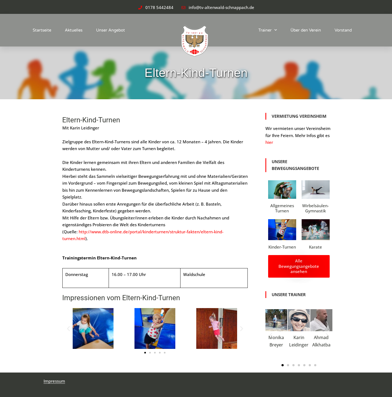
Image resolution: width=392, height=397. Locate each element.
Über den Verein (305, 30)
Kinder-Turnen (282, 247)
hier (269, 142)
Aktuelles (73, 30)
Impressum (54, 381)
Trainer (267, 30)
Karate (315, 247)
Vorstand (343, 30)
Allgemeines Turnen (282, 208)
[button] (68, 328)
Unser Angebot (110, 30)
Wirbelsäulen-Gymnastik (315, 208)
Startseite (42, 30)
